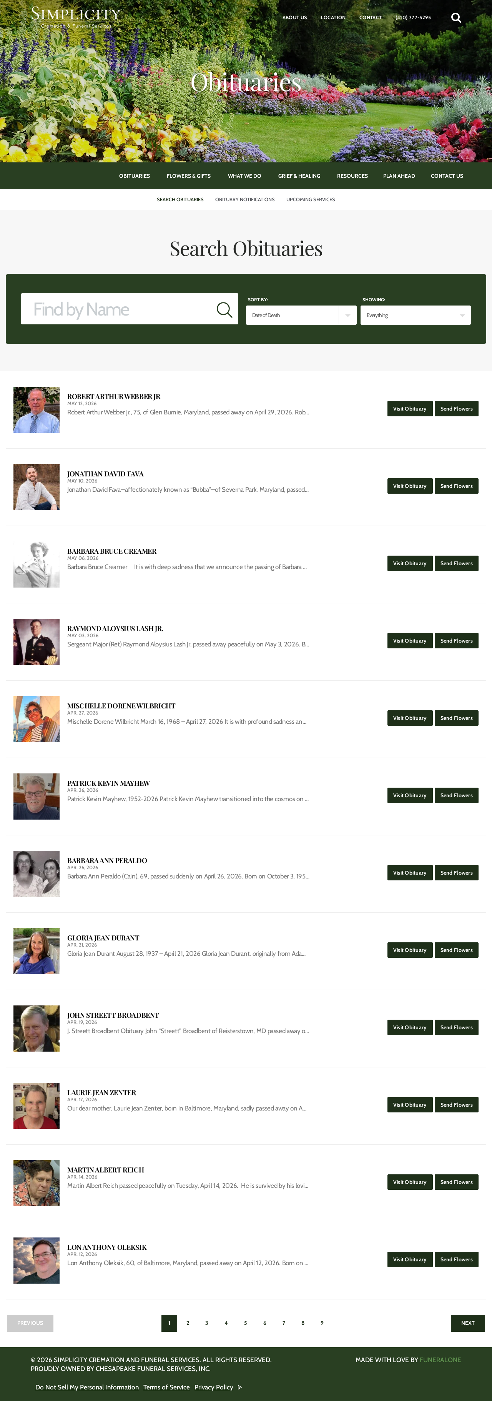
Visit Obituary (413, 406)
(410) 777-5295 (413, 17)
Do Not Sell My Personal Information (87, 1387)
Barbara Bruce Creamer (111, 551)
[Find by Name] (116, 308)
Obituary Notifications (245, 199)
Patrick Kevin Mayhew (108, 783)
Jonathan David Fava (105, 474)
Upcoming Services (310, 199)
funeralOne (440, 1360)
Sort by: (258, 299)
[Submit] (224, 308)
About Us (295, 17)
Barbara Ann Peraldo (107, 861)
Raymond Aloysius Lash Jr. (115, 629)
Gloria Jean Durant (103, 938)
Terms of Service (166, 1387)
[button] (456, 17)
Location (333, 17)
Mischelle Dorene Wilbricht (121, 706)
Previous (30, 1322)
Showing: (373, 299)
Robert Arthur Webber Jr (113, 396)
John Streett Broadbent (113, 1015)
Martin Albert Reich (105, 1170)
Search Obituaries (180, 199)
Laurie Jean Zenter (101, 1093)
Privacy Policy (213, 1387)
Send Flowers (459, 406)
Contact (370, 17)
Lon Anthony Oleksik (106, 1247)
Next (468, 1322)
